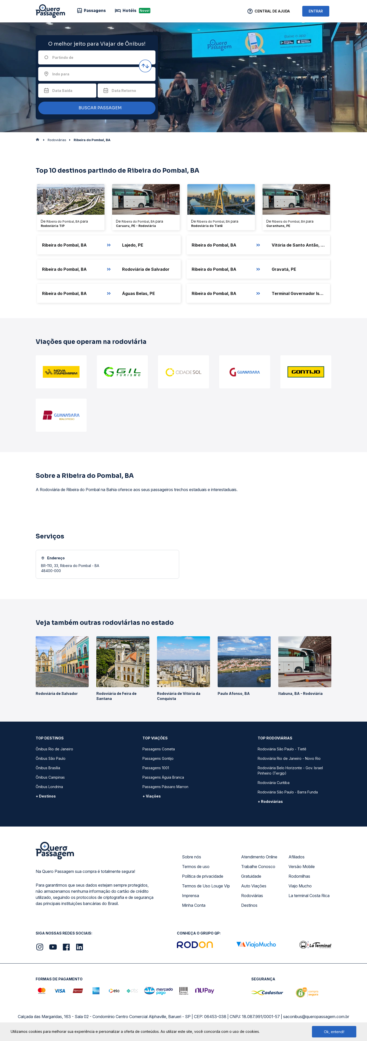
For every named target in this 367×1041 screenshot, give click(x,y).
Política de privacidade (202, 876)
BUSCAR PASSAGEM (96, 108)
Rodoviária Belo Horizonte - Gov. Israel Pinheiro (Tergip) (290, 770)
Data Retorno (124, 90)
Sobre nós (191, 856)
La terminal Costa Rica (309, 895)
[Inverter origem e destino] (145, 66)
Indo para (60, 74)
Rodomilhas (299, 876)
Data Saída (62, 90)
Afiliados (297, 856)
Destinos (249, 905)
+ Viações (151, 796)
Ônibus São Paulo (50, 758)
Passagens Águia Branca (163, 777)
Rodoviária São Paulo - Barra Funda (288, 792)
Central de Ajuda (272, 11)
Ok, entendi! (334, 1032)
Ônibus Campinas (50, 777)
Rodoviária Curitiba (274, 782)
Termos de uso (195, 866)
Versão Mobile (302, 866)
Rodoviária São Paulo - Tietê (282, 749)
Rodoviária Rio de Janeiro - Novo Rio (289, 758)
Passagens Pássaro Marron (165, 787)
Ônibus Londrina (49, 787)
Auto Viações (253, 885)
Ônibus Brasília (48, 768)
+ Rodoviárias (270, 801)
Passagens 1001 (155, 768)
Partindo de (62, 57)
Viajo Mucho (300, 885)
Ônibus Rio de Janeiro (54, 749)
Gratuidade (251, 876)
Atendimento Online (259, 856)
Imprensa (190, 895)
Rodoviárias (252, 895)
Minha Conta (193, 905)
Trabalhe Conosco (258, 866)
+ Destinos (46, 796)
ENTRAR (316, 11)
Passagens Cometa (158, 749)
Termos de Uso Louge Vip (206, 885)
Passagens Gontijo (158, 758)
